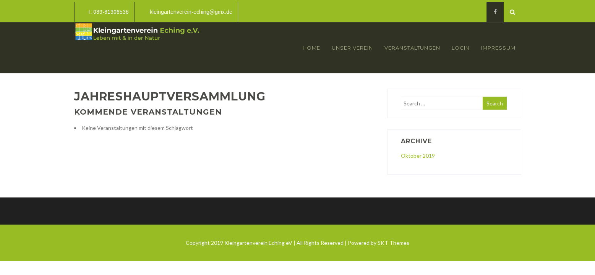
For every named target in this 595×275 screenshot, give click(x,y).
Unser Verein (352, 48)
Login (461, 48)
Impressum (498, 48)
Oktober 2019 (418, 155)
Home (311, 48)
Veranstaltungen (412, 48)
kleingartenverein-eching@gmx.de (186, 12)
